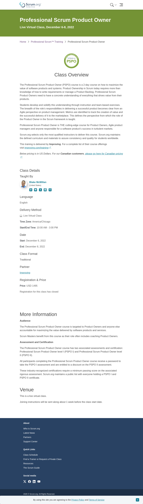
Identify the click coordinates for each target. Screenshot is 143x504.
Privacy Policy (77, 500)
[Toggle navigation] (121, 4)
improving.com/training (36, 147)
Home (23, 42)
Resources (28, 463)
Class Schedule (30, 455)
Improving (25, 272)
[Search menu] (113, 5)
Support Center (30, 441)
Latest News (29, 433)
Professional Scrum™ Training (47, 42)
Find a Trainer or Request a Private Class (42, 459)
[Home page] (30, 4)
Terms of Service (96, 500)
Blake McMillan (37, 182)
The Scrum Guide (31, 468)
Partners (27, 437)
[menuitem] (113, 5)
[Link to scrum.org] (24, 481)
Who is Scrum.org (31, 428)
